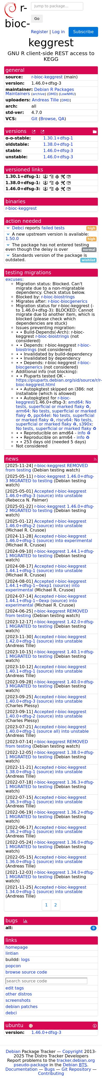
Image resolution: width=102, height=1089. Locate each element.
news (12, 459)
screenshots (18, 1000)
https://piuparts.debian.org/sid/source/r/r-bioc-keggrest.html (59, 382)
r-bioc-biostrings (58, 296)
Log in (58, 31)
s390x (85, 424)
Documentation (21, 1069)
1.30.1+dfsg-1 (58, 138)
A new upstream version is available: (51, 236)
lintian (12, 953)
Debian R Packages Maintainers (39, 91)
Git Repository (76, 1069)
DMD (53, 94)
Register (39, 31)
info (82, 432)
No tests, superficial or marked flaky (53, 404)
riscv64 (63, 419)
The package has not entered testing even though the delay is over (51, 247)
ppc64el (42, 415)
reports (51, 228)
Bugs (49, 1069)
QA (61, 118)
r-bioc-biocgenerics (67, 301)
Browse (48, 118)
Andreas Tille (45, 99)
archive (39, 94)
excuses (13, 279)
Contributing (51, 1073)
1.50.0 (12, 238)
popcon (13, 965)
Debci (18, 227)
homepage (16, 947)
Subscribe (83, 31)
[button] (8, 227)
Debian (13, 1051)
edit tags (14, 988)
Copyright (72, 1051)
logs (25, 959)
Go (36, 18)
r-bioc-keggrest (47, 76)
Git (34, 118)
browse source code (26, 972)
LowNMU (67, 94)
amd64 (75, 402)
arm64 (22, 411)
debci (11, 1012)
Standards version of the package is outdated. (51, 257)
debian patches (21, 1006)
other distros (18, 994)
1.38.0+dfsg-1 (58, 144)
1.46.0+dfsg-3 (58, 150)
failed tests (52, 227)
